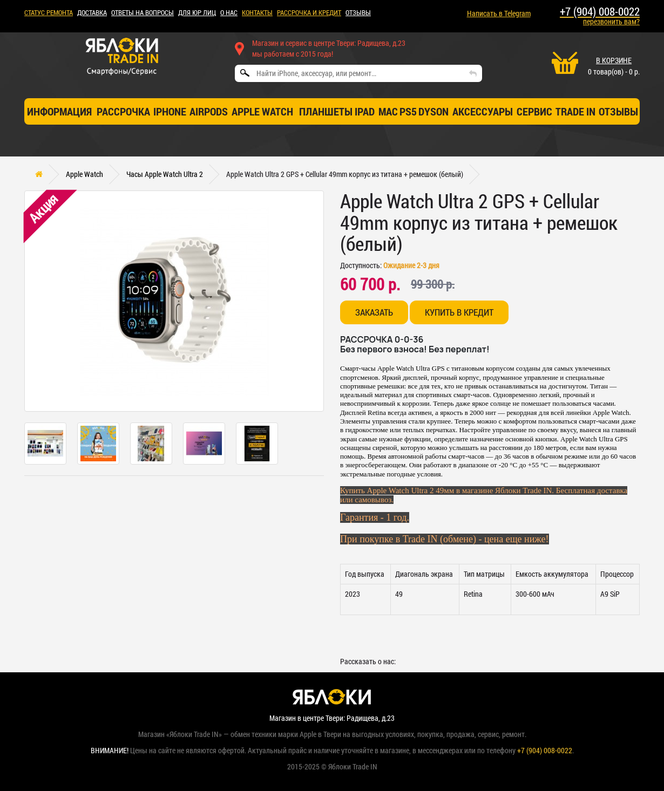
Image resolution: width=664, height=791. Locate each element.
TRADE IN (575, 111)
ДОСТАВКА (92, 12)
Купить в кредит (459, 312)
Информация (59, 111)
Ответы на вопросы (142, 12)
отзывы (618, 111)
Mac (388, 111)
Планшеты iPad (337, 111)
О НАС (229, 12)
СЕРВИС (534, 111)
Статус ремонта (48, 12)
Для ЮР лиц (197, 12)
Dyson (433, 111)
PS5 (408, 111)
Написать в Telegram (499, 13)
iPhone (169, 111)
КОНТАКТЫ (257, 12)
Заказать (374, 312)
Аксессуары (482, 111)
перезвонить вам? (611, 21)
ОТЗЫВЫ (358, 12)
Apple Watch (262, 111)
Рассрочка (123, 111)
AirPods (208, 111)
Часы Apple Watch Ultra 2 (164, 174)
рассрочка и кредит (309, 12)
